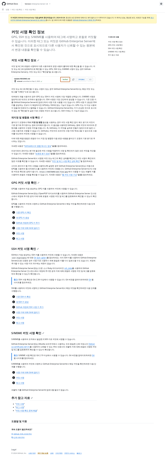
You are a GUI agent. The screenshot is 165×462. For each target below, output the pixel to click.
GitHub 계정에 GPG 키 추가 (28, 223)
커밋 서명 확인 (17, 9)
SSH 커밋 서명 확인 (25, 249)
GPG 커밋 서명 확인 (25, 183)
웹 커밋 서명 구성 (69, 174)
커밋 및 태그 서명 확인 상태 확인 (66, 161)
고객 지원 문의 (18, 437)
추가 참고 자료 (22, 398)
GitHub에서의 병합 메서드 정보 (37, 146)
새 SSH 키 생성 (22, 302)
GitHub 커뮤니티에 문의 (21, 434)
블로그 (79, 453)
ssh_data (68, 268)
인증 (7, 9)
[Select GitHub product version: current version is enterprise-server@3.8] (37, 4)
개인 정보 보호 (42, 453)
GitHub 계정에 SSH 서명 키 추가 (30, 307)
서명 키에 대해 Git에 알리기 (28, 228)
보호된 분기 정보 (42, 153)
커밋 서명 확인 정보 (25, 60)
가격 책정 (59, 453)
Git (90, 279)
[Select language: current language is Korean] (161, 4)
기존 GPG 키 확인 (23, 212)
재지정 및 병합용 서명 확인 (27, 117)
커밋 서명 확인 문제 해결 (26, 410)
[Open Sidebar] (3, 9)
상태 (51, 453)
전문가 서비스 (69, 453)
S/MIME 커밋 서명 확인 (27, 333)
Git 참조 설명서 (40, 257)
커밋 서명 (20, 233)
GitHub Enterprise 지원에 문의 (84, 20)
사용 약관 (32, 453)
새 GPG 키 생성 (22, 217)
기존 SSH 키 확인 (23, 296)
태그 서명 (20, 238)
